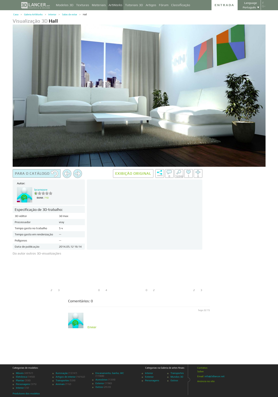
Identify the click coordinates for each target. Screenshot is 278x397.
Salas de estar (69, 14)
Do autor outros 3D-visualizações (37, 253)
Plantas (20, 380)
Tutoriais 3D (134, 5)
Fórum (163, 5)
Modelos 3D (64, 5)
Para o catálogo (36, 173)
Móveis (20, 373)
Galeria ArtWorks (33, 14)
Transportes (62, 380)
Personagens (23, 384)
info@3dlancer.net (215, 376)
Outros (99, 387)
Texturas (82, 5)
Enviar (91, 327)
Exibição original (133, 173)
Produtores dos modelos (26, 393)
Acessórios (101, 379)
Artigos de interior (66, 376)
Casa (15, 14)
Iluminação (62, 373)
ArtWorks (115, 5)
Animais (60, 384)
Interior (52, 14)
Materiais (99, 5)
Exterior (99, 383)
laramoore (40, 189)
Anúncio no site (206, 381)
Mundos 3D (177, 376)
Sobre (200, 371)
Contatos (202, 367)
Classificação (180, 5)
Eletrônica (21, 376)
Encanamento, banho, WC (109, 373)
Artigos (151, 5)
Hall (85, 14)
